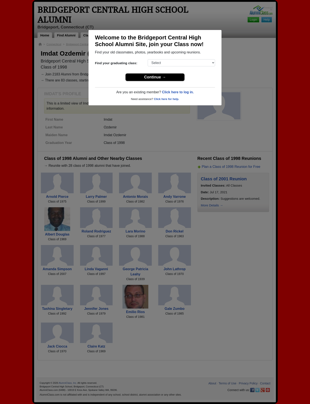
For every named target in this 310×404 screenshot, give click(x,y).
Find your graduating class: (116, 63)
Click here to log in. (178, 92)
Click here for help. (166, 99)
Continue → (155, 77)
